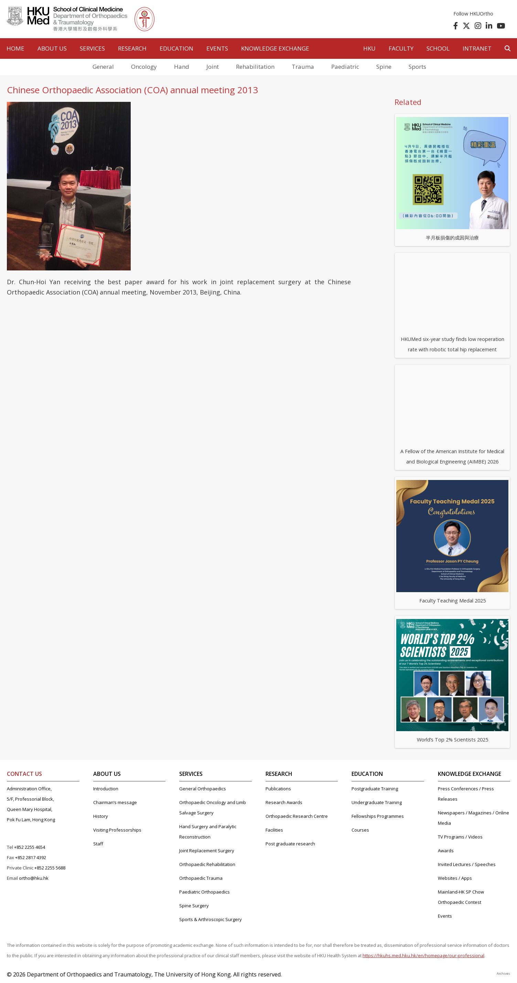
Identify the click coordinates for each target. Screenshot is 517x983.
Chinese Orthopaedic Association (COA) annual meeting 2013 (132, 90)
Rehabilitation (255, 67)
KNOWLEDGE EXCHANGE (469, 774)
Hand (181, 67)
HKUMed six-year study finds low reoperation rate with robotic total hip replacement (452, 304)
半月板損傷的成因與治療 (452, 179)
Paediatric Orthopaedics (204, 892)
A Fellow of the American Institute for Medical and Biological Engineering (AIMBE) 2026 (452, 416)
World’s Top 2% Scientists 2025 (452, 681)
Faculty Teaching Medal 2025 (452, 542)
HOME (15, 48)
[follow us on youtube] (499, 26)
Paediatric (345, 67)
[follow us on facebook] (454, 26)
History (100, 816)
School (438, 48)
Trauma (303, 67)
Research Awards (284, 802)
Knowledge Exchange (275, 48)
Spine (383, 67)
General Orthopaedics (202, 789)
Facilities (274, 830)
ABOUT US (52, 48)
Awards (446, 850)
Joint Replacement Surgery (206, 850)
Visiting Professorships (117, 830)
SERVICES (92, 48)
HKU (369, 48)
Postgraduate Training (375, 789)
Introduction (105, 789)
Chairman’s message (115, 802)
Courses (360, 830)
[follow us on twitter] (465, 26)
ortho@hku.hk (34, 878)
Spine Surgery (194, 905)
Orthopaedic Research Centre (297, 816)
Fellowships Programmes (378, 816)
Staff (98, 844)
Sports (417, 67)
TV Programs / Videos (460, 837)
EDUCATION (176, 48)
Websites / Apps (455, 878)
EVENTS (217, 48)
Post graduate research (290, 844)
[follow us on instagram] (476, 26)
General (103, 67)
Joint (212, 67)
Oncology (144, 67)
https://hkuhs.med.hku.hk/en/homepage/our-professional (423, 955)
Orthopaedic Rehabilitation (207, 864)
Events (445, 916)
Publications (278, 789)
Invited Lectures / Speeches (467, 864)
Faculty (401, 48)
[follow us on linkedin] (487, 26)
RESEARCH (132, 48)
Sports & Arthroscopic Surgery (210, 919)
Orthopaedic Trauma (201, 878)
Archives (503, 973)
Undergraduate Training (377, 802)
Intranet (477, 48)
